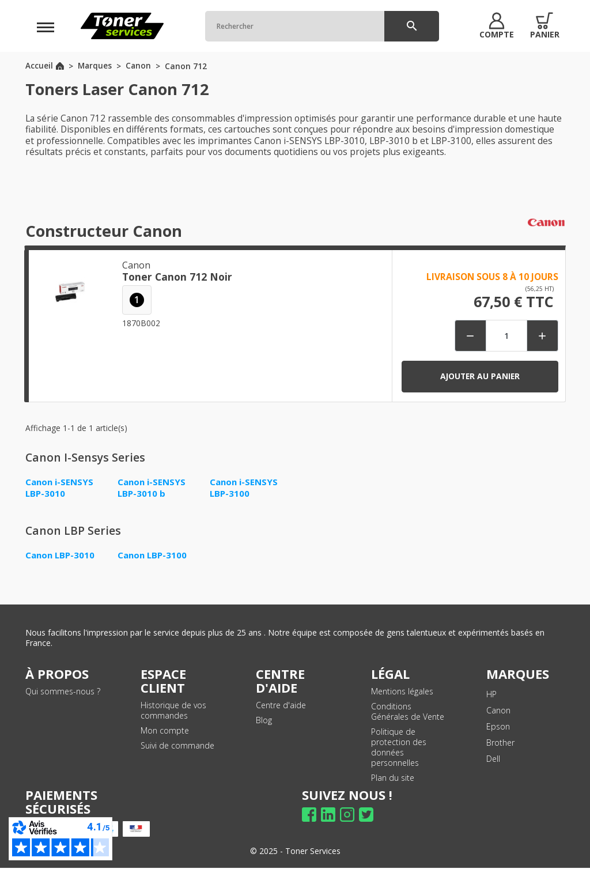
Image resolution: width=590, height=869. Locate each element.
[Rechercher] (318, 26)
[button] (492, 26)
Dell (493, 759)
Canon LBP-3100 (153, 555)
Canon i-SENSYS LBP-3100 (245, 487)
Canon (498, 710)
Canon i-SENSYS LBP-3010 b (153, 487)
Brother (500, 743)
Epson (498, 726)
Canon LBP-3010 (61, 555)
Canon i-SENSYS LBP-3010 (60, 487)
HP (491, 694)
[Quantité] (505, 336)
